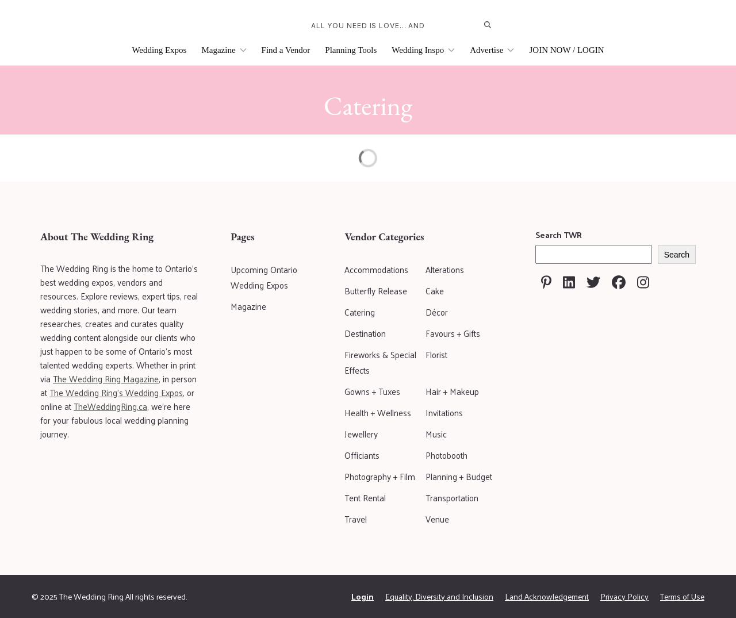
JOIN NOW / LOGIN (566, 50)
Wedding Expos (159, 50)
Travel (355, 519)
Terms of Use (682, 596)
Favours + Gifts (452, 333)
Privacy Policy (624, 596)
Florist (436, 354)
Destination (365, 333)
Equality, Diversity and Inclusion (439, 596)
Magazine (223, 50)
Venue (437, 519)
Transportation (451, 497)
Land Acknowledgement (547, 596)
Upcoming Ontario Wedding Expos (264, 277)
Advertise (492, 50)
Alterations (444, 269)
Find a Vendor (286, 50)
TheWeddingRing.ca (110, 406)
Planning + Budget (458, 476)
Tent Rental (365, 497)
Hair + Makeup (452, 391)
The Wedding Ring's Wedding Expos (116, 392)
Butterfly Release (375, 290)
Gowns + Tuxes (372, 391)
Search (676, 254)
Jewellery (361, 434)
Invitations (444, 412)
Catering (359, 312)
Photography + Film (379, 476)
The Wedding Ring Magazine (106, 378)
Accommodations (376, 269)
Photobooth (446, 455)
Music (436, 434)
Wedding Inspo (423, 50)
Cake (434, 290)
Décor (436, 312)
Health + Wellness (377, 412)
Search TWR (558, 235)
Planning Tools (351, 50)
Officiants (361, 455)
